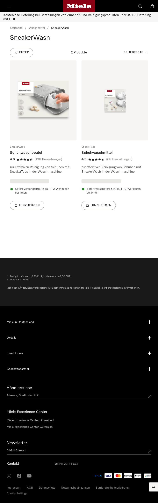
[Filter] (21, 52)
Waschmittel (37, 28)
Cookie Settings (17, 493)
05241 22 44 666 (67, 464)
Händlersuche (19, 388)
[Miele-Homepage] (79, 6)
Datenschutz (47, 487)
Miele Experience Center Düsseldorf (30, 420)
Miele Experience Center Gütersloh (30, 427)
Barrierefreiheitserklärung (112, 487)
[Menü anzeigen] (9, 6)
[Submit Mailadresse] (149, 451)
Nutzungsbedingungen (75, 487)
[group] (43, 141)
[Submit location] (149, 396)
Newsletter (17, 443)
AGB (30, 487)
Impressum (14, 487)
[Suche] (140, 6)
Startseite (16, 28)
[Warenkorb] (152, 6)
